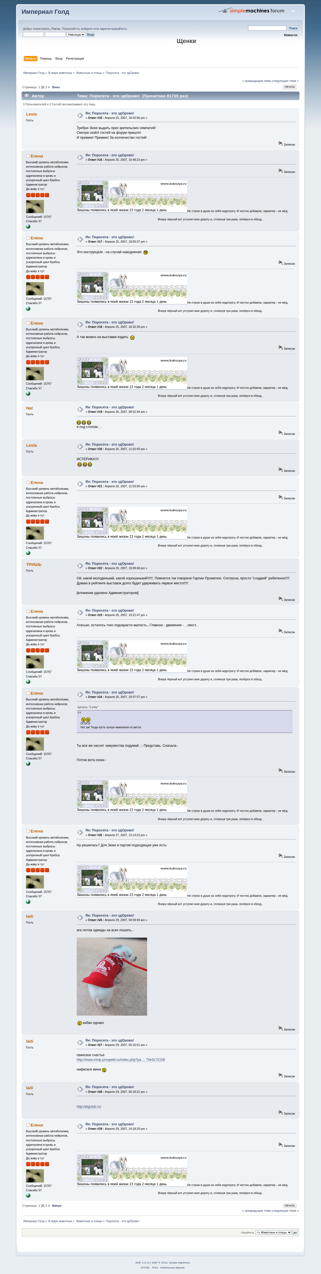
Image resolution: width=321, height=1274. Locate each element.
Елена (37, 156)
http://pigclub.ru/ (89, 1107)
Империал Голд (45, 11)
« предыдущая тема (256, 80)
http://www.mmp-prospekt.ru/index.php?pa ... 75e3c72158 (121, 1060)
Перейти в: (247, 1232)
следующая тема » (285, 80)
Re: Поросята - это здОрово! (110, 113)
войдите (87, 28)
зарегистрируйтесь (113, 28)
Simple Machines (179, 1262)
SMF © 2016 (159, 1262)
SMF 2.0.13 (142, 1262)
